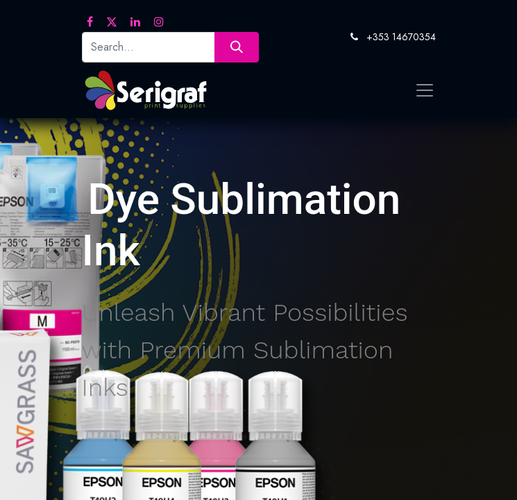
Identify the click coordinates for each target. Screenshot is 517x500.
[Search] (236, 47)
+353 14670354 (401, 37)
